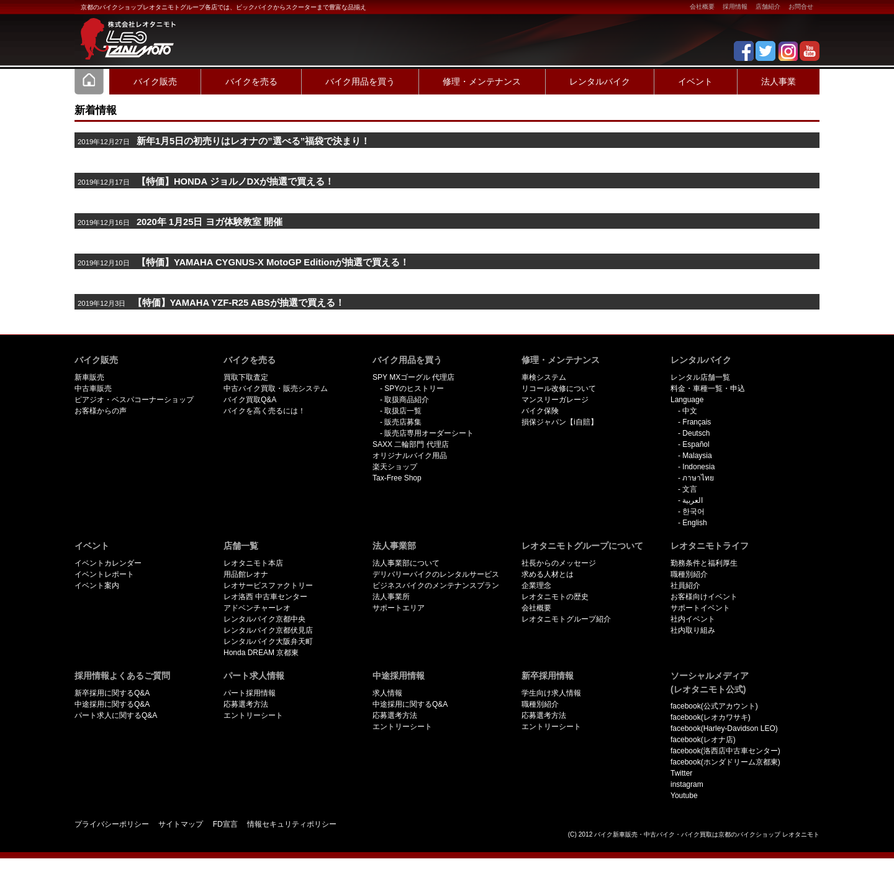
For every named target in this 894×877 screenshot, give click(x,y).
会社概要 (702, 6)
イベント (695, 81)
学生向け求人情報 (551, 693)
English (694, 522)
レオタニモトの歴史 (555, 596)
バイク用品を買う (360, 81)
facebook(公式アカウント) (714, 706)
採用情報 (735, 6)
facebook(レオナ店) (703, 739)
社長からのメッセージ (559, 563)
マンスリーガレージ (555, 399)
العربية (692, 500)
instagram (686, 784)
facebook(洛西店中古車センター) (725, 750)
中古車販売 (93, 388)
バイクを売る (251, 81)
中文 (689, 410)
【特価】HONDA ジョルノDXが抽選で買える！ (235, 181)
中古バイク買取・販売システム (276, 388)
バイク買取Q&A (250, 399)
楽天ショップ (394, 466)
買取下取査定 (246, 377)
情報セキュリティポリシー (291, 824)
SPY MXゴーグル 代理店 (413, 377)
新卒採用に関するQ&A (112, 693)
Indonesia (698, 466)
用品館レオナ (246, 574)
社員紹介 (685, 585)
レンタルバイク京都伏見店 (268, 630)
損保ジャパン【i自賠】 (560, 422)
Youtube (684, 795)
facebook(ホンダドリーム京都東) (725, 762)
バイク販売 (155, 81)
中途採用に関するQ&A (112, 704)
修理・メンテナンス (482, 81)
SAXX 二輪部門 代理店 (410, 444)
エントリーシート (253, 715)
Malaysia (696, 455)
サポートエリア (398, 608)
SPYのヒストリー (414, 388)
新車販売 (89, 377)
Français (696, 422)
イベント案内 (96, 585)
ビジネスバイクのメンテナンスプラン (435, 585)
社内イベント (692, 619)
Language (686, 399)
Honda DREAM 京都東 (261, 652)
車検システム (544, 377)
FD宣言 (225, 824)
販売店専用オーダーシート (429, 433)
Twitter (681, 773)
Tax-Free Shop (397, 478)
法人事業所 (391, 596)
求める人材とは (548, 574)
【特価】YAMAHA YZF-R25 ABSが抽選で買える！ (239, 303)
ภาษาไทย (698, 478)
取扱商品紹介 (406, 399)
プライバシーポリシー (111, 824)
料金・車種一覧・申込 (707, 388)
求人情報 (387, 693)
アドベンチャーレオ (257, 608)
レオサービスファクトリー (268, 585)
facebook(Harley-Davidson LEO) (724, 728)
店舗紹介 (768, 6)
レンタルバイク (599, 81)
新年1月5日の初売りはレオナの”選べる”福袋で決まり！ (253, 141)
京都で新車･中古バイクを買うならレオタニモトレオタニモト (124, 31)
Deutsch (696, 433)
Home (89, 81)
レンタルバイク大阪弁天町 (268, 641)
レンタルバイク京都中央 (264, 619)
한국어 (693, 511)
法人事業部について (406, 563)
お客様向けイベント (704, 596)
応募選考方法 (246, 704)
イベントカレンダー (108, 563)
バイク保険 (540, 410)
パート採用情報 (250, 693)
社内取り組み (692, 630)
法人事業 (778, 81)
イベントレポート (104, 574)
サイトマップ (180, 824)
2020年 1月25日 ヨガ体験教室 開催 (209, 222)
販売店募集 (403, 422)
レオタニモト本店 (253, 563)
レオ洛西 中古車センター (265, 596)
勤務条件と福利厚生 (704, 563)
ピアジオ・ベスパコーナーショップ (134, 399)
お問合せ (800, 6)
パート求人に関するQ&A (115, 715)
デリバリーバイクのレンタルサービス (435, 574)
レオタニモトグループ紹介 (566, 619)
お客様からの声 (100, 410)
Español (695, 444)
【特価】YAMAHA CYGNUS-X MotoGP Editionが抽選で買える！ (273, 262)
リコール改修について (559, 388)
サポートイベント (700, 608)
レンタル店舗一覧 (700, 377)
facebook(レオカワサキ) (710, 717)
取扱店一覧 (403, 410)
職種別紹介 (689, 574)
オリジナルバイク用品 (409, 455)
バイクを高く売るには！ (264, 410)
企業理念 (536, 585)
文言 (689, 489)
